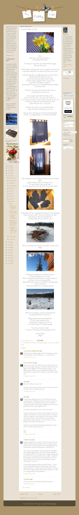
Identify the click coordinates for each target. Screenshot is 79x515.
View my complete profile (67, 65)
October (11, 183)
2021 (9, 173)
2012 (9, 261)
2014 (9, 256)
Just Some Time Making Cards (13, 212)
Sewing (22, 345)
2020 (9, 176)
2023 (9, 168)
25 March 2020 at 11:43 (29, 474)
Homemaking (33, 343)
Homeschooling (51, 343)
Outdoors (57, 343)
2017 (9, 248)
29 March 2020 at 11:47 (29, 484)
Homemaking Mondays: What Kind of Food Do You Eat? (13, 230)
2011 (9, 263)
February (11, 237)
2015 (9, 253)
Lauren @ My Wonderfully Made (31, 351)
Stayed (10, 204)
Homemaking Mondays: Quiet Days (12, 216)
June (10, 194)
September (11, 186)
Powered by (68, 116)
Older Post (56, 494)
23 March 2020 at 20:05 (29, 376)
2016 (9, 250)
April (10, 199)
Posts (66, 123)
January (11, 239)
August (11, 189)
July (10, 191)
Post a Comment (26, 488)
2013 (9, 258)
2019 (9, 242)
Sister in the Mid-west (28, 363)
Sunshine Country (27, 440)
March (11, 202)
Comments (67, 126)
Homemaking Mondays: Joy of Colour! (12, 207)
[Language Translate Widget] (70, 132)
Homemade (26, 343)
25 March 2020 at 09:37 (29, 434)
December (11, 178)
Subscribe (68, 111)
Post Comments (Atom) (31, 498)
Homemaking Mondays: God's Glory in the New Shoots (13, 223)
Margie (25, 382)
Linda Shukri (26, 479)
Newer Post (24, 494)
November (11, 181)
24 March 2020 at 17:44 (29, 392)
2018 (9, 245)
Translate (66, 136)
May (10, 196)
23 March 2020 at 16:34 (29, 357)
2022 (9, 171)
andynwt (44, 504)
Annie (24, 397)
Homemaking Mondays (41, 343)
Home (40, 494)
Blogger (54, 504)
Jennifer (66, 34)
